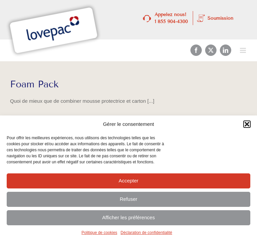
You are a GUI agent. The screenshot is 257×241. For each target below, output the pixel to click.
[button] (247, 124)
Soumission (220, 18)
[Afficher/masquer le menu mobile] (243, 50)
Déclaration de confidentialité (146, 232)
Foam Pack (34, 84)
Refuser (129, 199)
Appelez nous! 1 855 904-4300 (171, 18)
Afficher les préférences (128, 217)
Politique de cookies (99, 232)
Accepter (128, 180)
